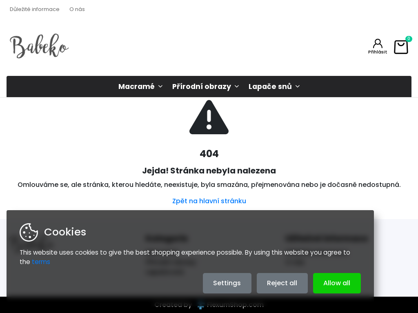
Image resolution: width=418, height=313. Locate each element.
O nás (77, 9)
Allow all (336, 283)
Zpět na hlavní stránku (209, 201)
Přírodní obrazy (201, 86)
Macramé (136, 86)
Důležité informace (35, 9)
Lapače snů (270, 86)
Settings (227, 283)
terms (41, 262)
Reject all (282, 283)
